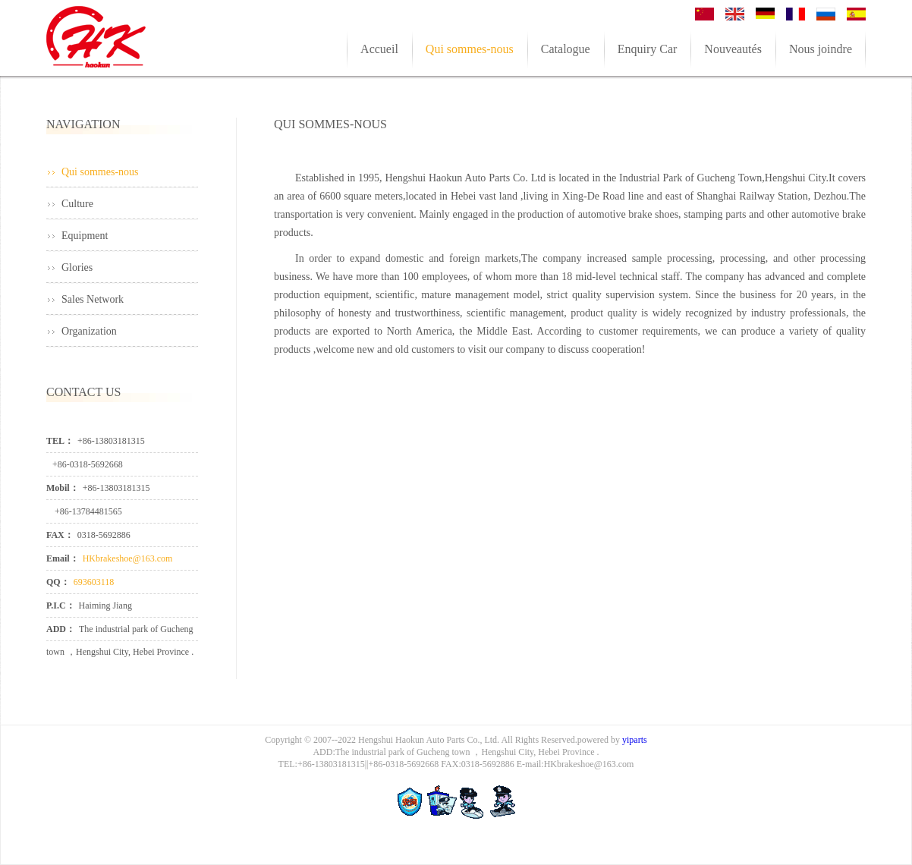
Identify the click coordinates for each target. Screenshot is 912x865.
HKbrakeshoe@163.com (128, 558)
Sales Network (92, 299)
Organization (89, 331)
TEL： (60, 441)
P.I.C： (60, 605)
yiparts (634, 739)
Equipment (84, 235)
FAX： (60, 535)
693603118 (94, 582)
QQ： (58, 582)
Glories (77, 267)
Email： (62, 558)
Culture (77, 203)
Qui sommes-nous (100, 172)
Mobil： (62, 488)
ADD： (60, 629)
